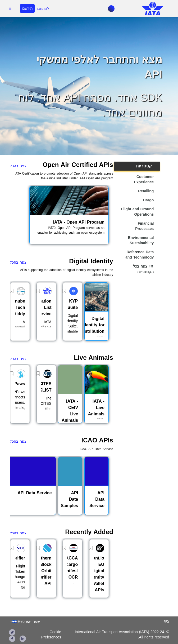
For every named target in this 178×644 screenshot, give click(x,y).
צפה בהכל (18, 166)
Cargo (148, 200)
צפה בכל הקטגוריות (143, 269)
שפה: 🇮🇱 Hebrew (26, 621)
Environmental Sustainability (141, 240)
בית (166, 621)
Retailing (146, 191)
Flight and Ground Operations (137, 211)
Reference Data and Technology (139, 254)
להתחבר (42, 8)
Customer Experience (144, 179)
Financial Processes (144, 226)
